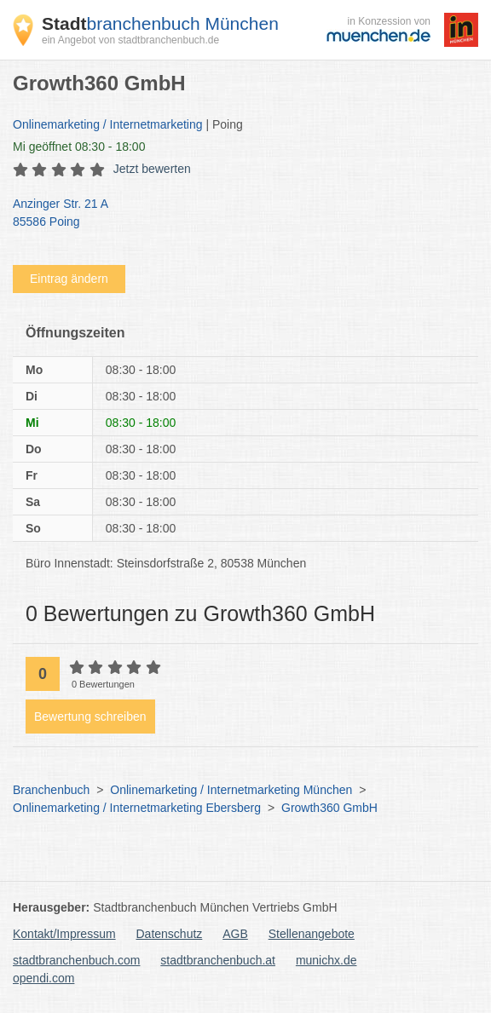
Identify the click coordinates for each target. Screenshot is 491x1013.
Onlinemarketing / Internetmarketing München (231, 790)
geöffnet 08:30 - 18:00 (79, 146)
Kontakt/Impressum (64, 934)
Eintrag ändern (69, 278)
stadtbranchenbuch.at (217, 960)
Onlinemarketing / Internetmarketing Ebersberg (137, 807)
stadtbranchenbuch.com (76, 960)
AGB (235, 934)
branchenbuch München (160, 23)
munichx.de (326, 960)
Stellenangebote (312, 934)
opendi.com (43, 978)
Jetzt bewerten (152, 169)
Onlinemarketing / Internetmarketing (108, 124)
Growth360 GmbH (329, 807)
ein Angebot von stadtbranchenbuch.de (130, 40)
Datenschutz (169, 934)
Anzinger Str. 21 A (237, 214)
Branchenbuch (51, 790)
